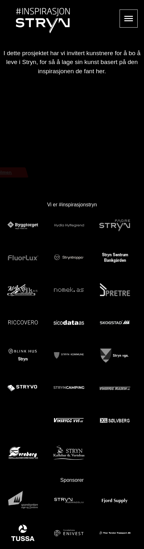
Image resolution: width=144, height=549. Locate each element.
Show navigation (129, 19)
